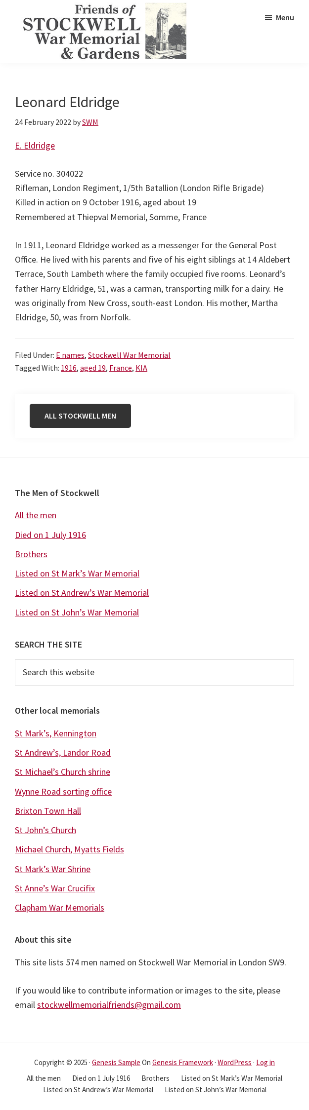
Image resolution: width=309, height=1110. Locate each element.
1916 (69, 368)
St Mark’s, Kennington (55, 733)
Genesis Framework (182, 1062)
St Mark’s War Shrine (52, 869)
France (120, 368)
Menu (285, 17)
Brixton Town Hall (48, 810)
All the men (35, 515)
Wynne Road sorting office (63, 791)
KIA (141, 368)
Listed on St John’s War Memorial (77, 612)
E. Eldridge (35, 145)
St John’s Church (45, 830)
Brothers (31, 554)
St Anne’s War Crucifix (55, 888)
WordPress (235, 1062)
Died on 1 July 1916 (50, 534)
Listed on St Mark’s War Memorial (77, 573)
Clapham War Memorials (59, 907)
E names (70, 355)
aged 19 (93, 368)
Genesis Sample (116, 1062)
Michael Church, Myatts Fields (69, 849)
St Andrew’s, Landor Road (63, 752)
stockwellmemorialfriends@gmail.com (109, 1004)
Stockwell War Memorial (129, 355)
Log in (265, 1062)
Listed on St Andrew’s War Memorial (82, 592)
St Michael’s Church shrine (62, 771)
